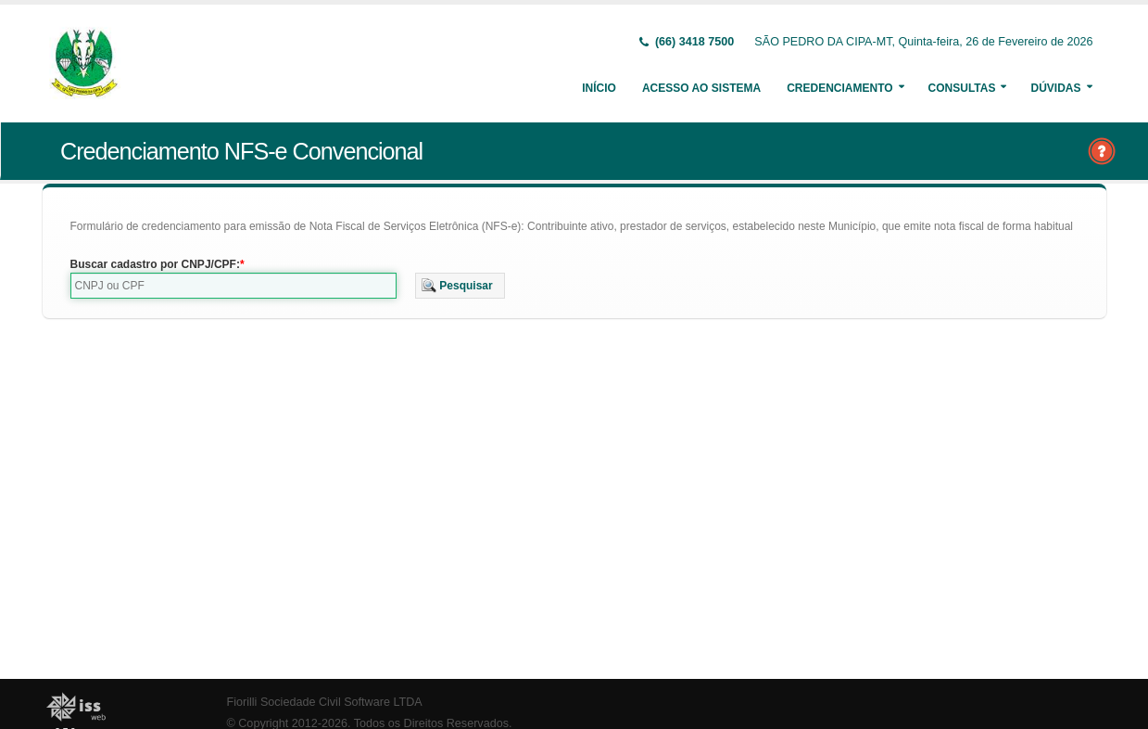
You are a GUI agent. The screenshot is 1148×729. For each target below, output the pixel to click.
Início (599, 88)
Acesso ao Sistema (701, 88)
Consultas (962, 88)
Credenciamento (839, 88)
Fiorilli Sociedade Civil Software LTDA (325, 702)
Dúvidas (1055, 88)
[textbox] (233, 286)
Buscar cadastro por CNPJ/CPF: (155, 264)
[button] (460, 286)
